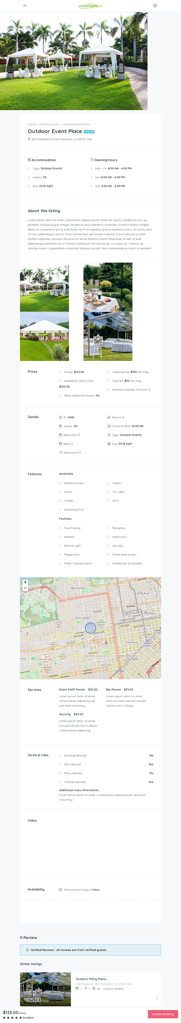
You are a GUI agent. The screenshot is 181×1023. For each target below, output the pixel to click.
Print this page (90, 969)
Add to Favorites (90, 959)
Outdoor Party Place (92, 916)
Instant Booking (163, 1014)
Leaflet (136, 615)
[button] (25, 519)
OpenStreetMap (147, 615)
